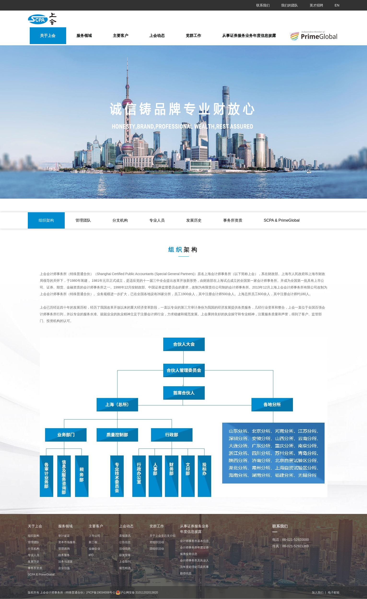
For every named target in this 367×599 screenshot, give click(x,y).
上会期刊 (125, 561)
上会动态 (157, 36)
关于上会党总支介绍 (162, 535)
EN (337, 5)
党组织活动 (157, 542)
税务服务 (64, 555)
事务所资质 (232, 220)
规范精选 (125, 568)
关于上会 (47, 36)
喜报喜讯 (125, 535)
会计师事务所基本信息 (194, 541)
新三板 (93, 542)
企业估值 (64, 568)
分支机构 (120, 220)
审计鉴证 (64, 535)
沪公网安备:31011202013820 (137, 592)
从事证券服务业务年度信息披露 (249, 36)
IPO (91, 555)
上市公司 (94, 535)
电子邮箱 (333, 592)
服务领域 (84, 36)
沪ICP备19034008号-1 (100, 592)
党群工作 (193, 36)
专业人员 (157, 220)
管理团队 (83, 220)
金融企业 (94, 548)
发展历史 (194, 220)
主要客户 (120, 36)
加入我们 (317, 592)
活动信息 (125, 548)
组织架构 (46, 220)
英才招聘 (316, 5)
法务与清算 (65, 561)
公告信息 (125, 542)
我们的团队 (289, 5)
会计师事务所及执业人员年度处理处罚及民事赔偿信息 (194, 567)
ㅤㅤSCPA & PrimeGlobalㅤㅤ (282, 220)
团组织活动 (157, 548)
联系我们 (263, 5)
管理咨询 (64, 548)
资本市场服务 (67, 542)
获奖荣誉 (125, 555)
